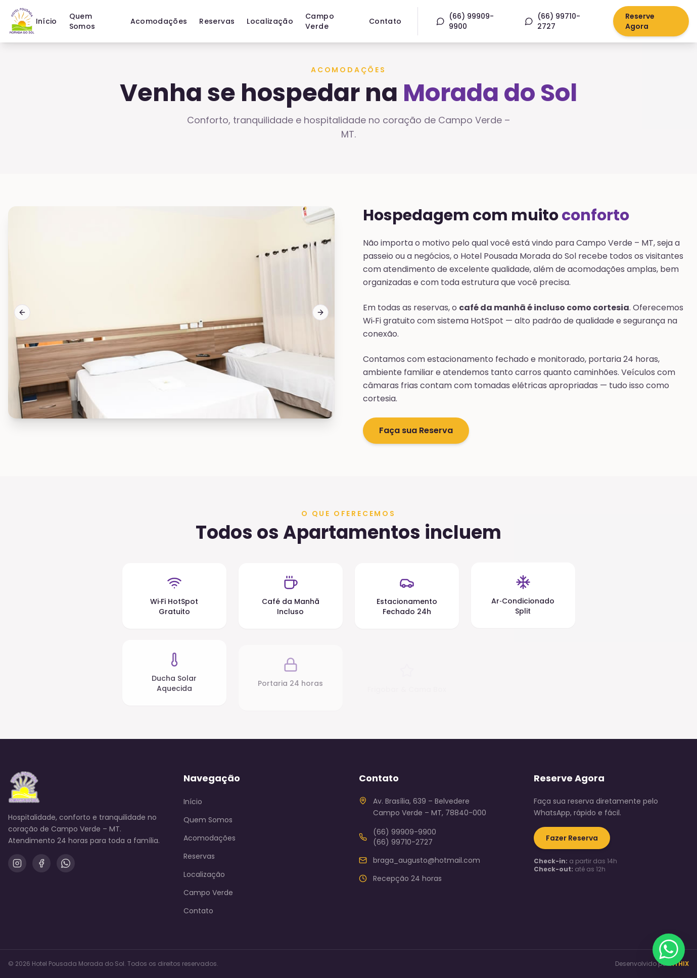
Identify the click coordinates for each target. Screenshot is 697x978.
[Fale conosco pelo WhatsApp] (669, 950)
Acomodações (159, 21)
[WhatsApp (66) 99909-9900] (472, 21)
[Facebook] (41, 863)
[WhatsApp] (66, 863)
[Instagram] (17, 863)
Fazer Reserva (572, 838)
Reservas (217, 21)
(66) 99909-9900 (404, 832)
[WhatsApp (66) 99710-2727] (560, 21)
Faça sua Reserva (416, 430)
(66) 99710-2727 (403, 842)
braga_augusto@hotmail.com (426, 860)
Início (46, 21)
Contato (385, 21)
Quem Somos (82, 21)
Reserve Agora (640, 21)
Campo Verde (319, 21)
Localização (270, 21)
